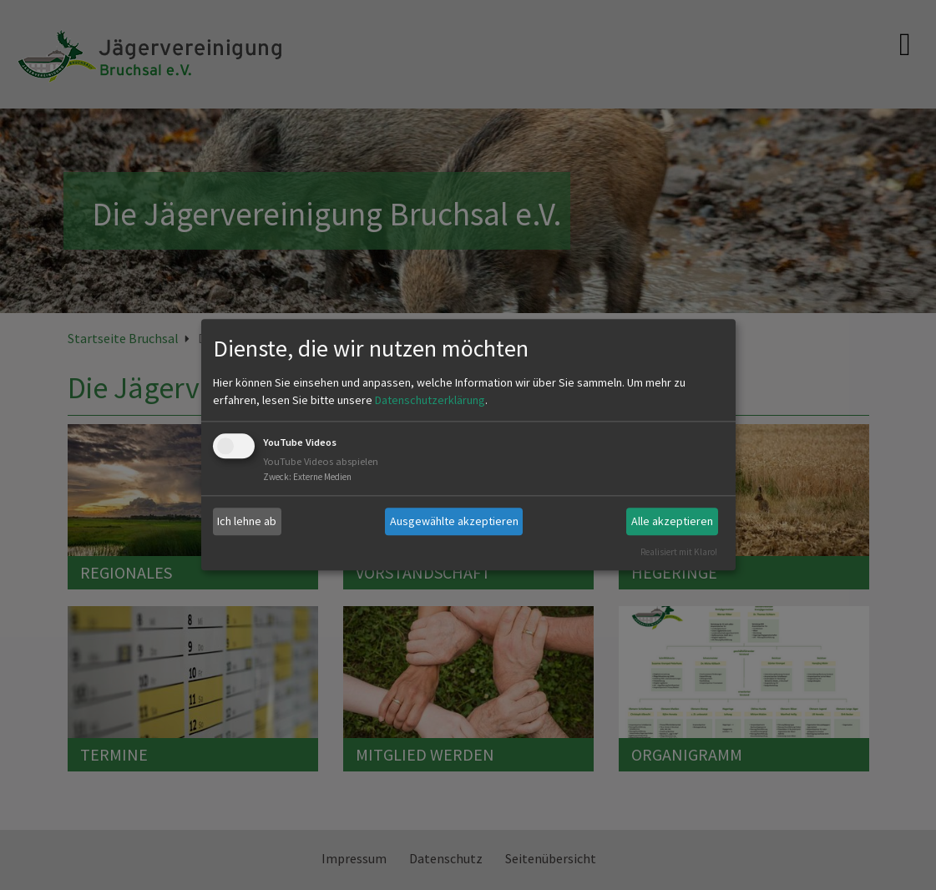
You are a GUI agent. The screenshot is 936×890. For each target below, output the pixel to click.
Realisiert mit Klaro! (678, 552)
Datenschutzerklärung (430, 399)
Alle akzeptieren (672, 520)
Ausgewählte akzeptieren (454, 520)
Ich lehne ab (246, 520)
